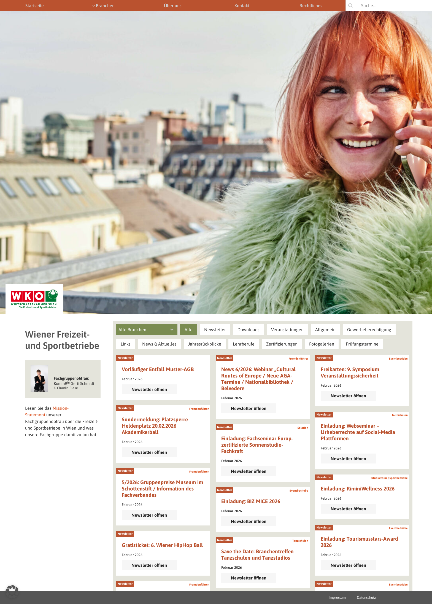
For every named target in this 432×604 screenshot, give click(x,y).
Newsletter (125, 358)
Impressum (337, 597)
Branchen (105, 5)
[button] (188, 329)
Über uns (173, 5)
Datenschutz (366, 597)
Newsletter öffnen (149, 389)
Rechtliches (310, 5)
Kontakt (241, 5)
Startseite (34, 5)
